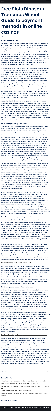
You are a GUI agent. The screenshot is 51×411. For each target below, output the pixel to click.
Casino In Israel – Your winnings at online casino (16, 391)
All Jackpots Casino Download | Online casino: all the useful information (23, 381)
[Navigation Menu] (48, 1)
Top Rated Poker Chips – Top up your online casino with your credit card (24, 335)
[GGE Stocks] (2, 1)
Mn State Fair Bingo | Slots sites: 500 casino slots (16, 263)
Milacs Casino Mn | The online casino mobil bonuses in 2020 (19, 383)
